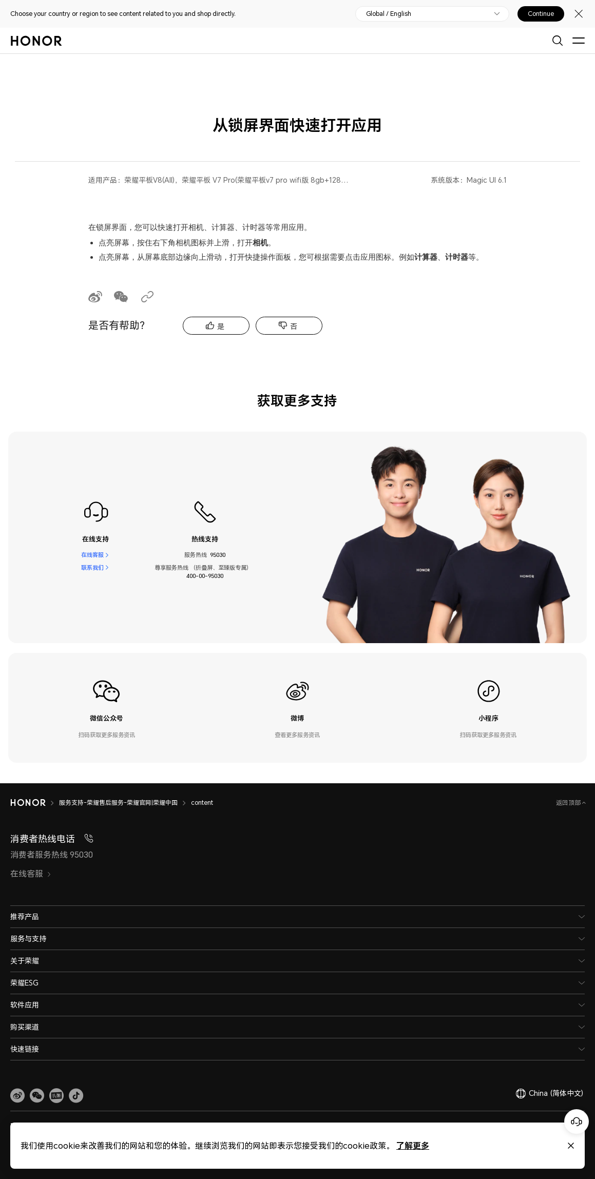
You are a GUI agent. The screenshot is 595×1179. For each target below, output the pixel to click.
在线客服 (92, 554)
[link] (17, 1096)
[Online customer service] (576, 1121)
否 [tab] (293, 326)
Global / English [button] (388, 13)
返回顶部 (569, 802)
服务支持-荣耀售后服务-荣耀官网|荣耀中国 (118, 802)
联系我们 (92, 567)
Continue (541, 13)
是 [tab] (220, 326)
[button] (37, 1096)
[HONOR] (28, 803)
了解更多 (412, 1145)
